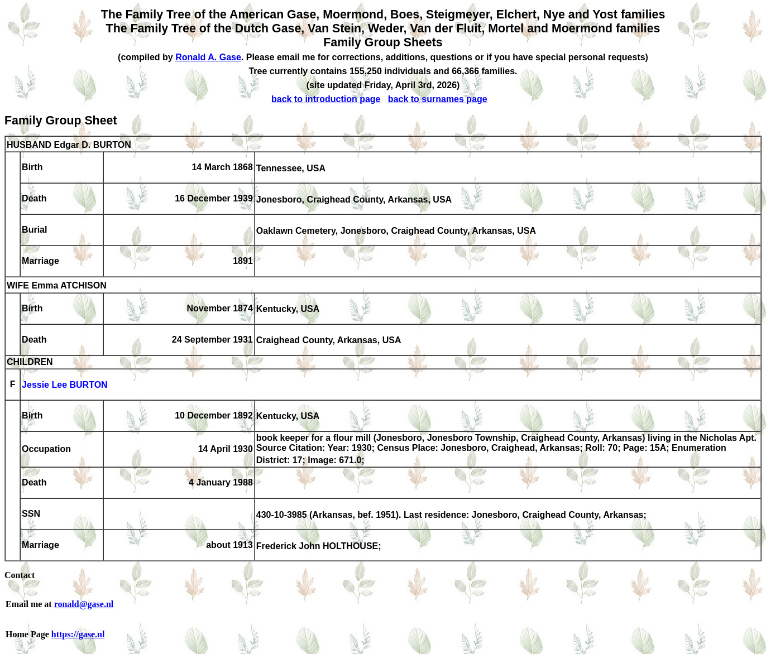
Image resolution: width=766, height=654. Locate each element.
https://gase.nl (78, 634)
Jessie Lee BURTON (65, 385)
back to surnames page (437, 99)
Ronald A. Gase (208, 57)
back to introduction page (326, 99)
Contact (19, 575)
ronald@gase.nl (84, 604)
